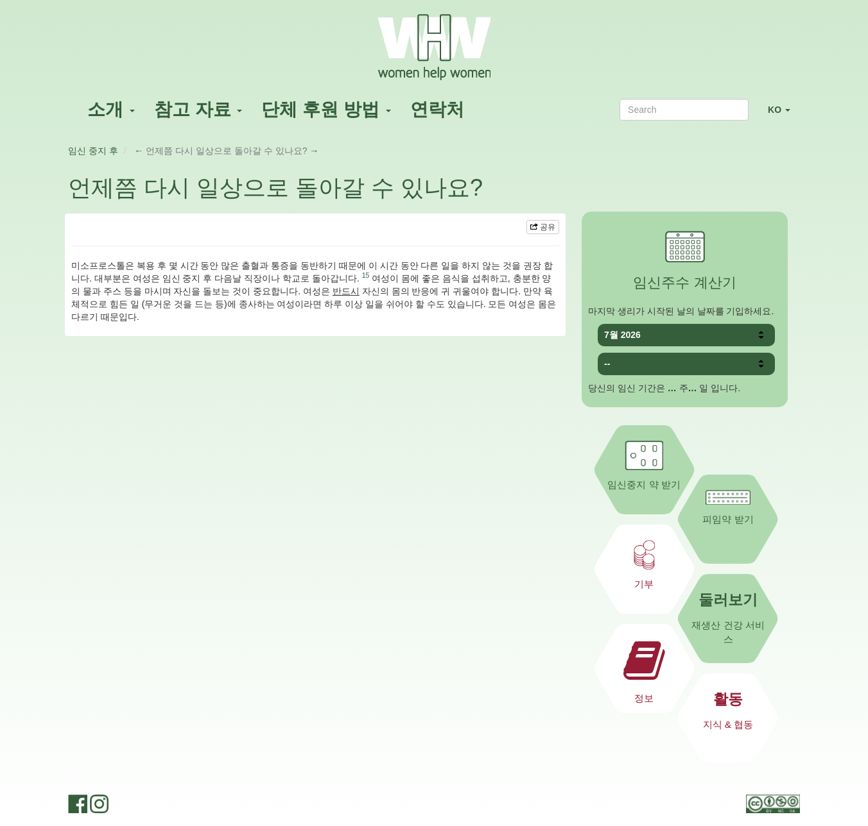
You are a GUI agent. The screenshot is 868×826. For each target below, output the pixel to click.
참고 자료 (198, 109)
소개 (111, 109)
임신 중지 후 (93, 151)
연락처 (437, 109)
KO (784, 115)
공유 (542, 227)
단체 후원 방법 (325, 109)
